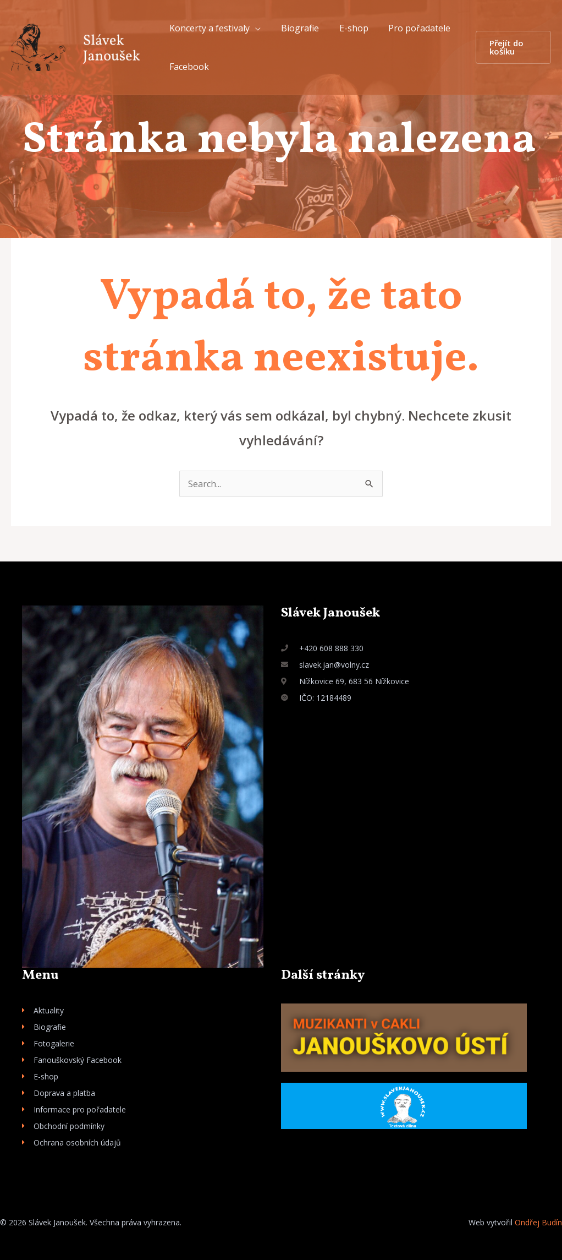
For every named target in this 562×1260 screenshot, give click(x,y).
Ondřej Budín (538, 1222)
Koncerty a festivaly (208, 28)
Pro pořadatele (410, 28)
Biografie (296, 28)
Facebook (188, 67)
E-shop (347, 28)
